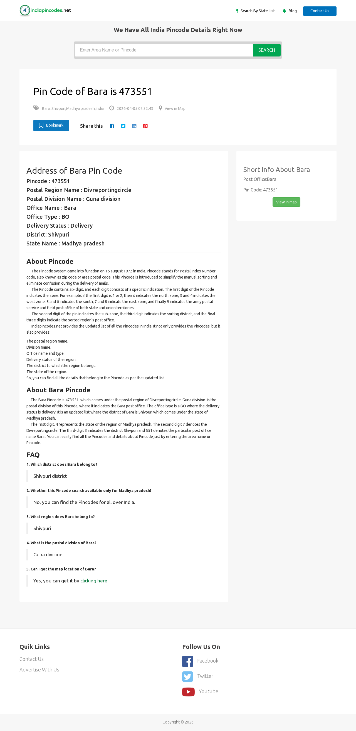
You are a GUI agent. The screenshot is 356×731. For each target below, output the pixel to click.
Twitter (197, 676)
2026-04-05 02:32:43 (131, 108)
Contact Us (319, 11)
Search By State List (257, 11)
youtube (200, 692)
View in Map (172, 108)
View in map (286, 202)
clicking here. (94, 580)
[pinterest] (145, 126)
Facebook (200, 661)
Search (266, 50)
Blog (292, 11)
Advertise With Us (39, 669)
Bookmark (51, 125)
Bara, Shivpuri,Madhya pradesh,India (68, 108)
